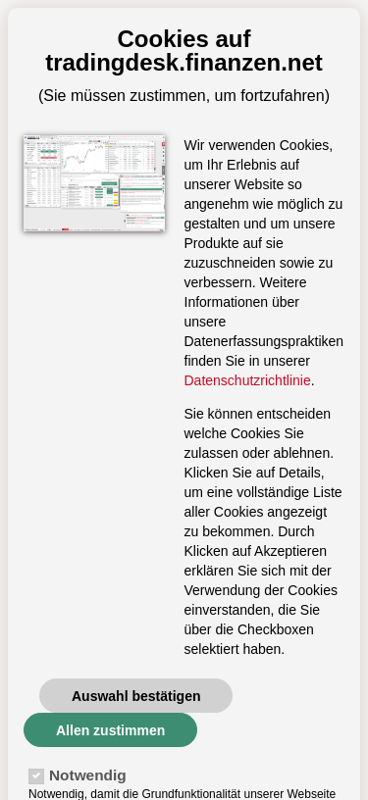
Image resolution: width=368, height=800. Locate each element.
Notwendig (88, 775)
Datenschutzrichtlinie (247, 380)
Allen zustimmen (110, 730)
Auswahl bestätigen (136, 696)
